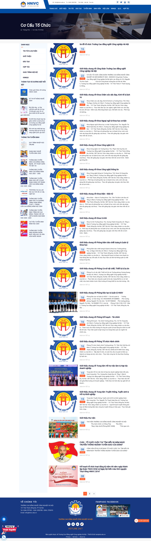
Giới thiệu (62, 8)
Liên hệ (86, 2)
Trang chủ (53, 8)
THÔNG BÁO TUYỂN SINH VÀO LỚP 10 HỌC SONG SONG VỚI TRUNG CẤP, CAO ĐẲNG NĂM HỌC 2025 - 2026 (33, 182)
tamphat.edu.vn (100, 537)
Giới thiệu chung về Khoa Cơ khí (93, 219)
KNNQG (113, 8)
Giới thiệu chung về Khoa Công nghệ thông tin (99, 170)
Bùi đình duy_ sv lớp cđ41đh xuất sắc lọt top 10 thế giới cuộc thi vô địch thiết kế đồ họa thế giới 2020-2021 (32, 111)
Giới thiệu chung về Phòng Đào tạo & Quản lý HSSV (101, 294)
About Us (82, 540)
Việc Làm (106, 8)
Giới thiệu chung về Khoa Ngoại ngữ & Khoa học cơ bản (103, 121)
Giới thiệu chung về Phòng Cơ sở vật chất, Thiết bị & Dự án (104, 270)
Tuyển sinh (87, 8)
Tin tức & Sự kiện (30, 51)
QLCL (119, 8)
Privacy (68, 540)
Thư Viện (80, 2)
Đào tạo (79, 8)
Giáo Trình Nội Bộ (30, 72)
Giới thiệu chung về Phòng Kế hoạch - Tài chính (100, 319)
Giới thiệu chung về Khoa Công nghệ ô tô (97, 145)
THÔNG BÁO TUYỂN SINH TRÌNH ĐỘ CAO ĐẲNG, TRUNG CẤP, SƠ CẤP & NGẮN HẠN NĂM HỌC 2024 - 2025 (33, 214)
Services (75, 540)
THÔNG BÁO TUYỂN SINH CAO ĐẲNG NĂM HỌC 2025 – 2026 (36, 171)
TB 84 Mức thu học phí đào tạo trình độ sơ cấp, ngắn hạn (36, 192)
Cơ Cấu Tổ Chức (38, 30)
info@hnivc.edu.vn (60, 2)
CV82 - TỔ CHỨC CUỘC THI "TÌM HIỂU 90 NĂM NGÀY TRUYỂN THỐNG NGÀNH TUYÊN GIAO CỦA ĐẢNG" (102, 445)
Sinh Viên (97, 8)
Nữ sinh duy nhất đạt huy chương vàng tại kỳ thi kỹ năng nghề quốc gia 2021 (37, 130)
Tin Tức (71, 8)
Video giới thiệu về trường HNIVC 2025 (37, 91)
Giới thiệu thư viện (87, 420)
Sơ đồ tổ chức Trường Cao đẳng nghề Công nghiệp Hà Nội (104, 44)
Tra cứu (91, 2)
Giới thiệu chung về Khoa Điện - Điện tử (96, 194)
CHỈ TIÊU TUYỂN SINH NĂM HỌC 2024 (36, 223)
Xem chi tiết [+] (85, 55)
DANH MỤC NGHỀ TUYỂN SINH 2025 (35, 152)
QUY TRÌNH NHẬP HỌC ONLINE (36, 143)
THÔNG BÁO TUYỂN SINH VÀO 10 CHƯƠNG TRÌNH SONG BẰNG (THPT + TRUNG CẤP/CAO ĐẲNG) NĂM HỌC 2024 (32, 202)
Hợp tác (126, 8)
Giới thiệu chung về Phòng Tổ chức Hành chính (99, 343)
